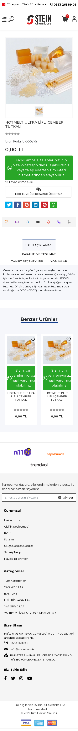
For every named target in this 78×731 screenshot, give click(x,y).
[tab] (39, 245)
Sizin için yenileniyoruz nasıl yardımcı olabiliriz (21, 378)
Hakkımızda (12, 520)
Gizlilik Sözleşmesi (16, 526)
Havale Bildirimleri (16, 558)
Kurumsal (12, 511)
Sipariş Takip (12, 552)
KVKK (7, 533)
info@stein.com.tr (19, 649)
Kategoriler (14, 571)
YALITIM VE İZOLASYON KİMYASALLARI (30, 612)
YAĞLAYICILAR (13, 587)
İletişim (9, 539)
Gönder (65, 497)
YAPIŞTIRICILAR (14, 606)
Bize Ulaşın (14, 625)
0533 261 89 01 (63, 4)
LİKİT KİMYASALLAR (17, 600)
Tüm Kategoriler (15, 580)
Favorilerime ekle (19, 182)
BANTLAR (10, 593)
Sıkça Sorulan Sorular (18, 545)
